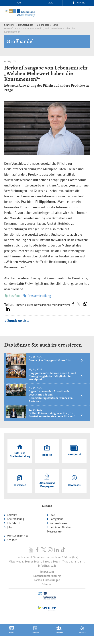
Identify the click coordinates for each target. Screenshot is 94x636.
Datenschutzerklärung (47, 576)
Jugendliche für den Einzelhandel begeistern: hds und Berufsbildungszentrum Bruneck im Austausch (56, 396)
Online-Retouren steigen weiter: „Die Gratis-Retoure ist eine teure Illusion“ (56, 415)
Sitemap (47, 584)
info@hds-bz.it (47, 566)
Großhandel (43, 24)
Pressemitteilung (37, 296)
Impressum (47, 572)
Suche (50, 3)
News (55, 24)
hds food (12, 296)
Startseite (9, 24)
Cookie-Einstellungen (47, 580)
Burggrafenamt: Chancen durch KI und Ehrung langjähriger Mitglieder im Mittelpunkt (56, 376)
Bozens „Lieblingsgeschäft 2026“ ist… (56, 360)
